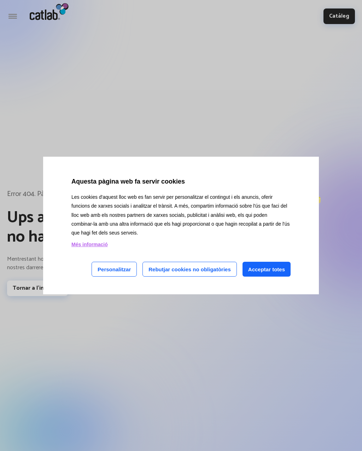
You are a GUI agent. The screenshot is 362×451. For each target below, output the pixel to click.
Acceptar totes (266, 269)
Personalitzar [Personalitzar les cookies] (114, 269)
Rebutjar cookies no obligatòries (189, 269)
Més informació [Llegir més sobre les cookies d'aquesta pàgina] (89, 244)
